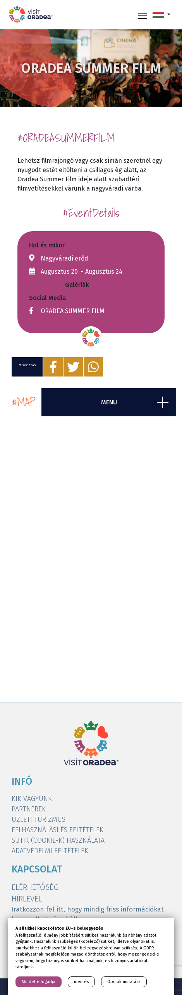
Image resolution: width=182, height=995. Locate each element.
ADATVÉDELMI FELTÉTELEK (50, 851)
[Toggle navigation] (142, 14)
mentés (81, 981)
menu (109, 402)
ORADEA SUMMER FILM (73, 311)
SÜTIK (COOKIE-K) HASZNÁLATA (58, 840)
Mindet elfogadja (38, 981)
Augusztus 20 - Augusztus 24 (81, 271)
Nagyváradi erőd (64, 258)
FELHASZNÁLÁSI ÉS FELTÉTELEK (57, 830)
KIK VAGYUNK (32, 798)
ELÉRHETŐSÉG (35, 887)
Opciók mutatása (124, 981)
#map (24, 402)
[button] (161, 14)
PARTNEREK (29, 809)
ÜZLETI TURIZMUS (38, 819)
